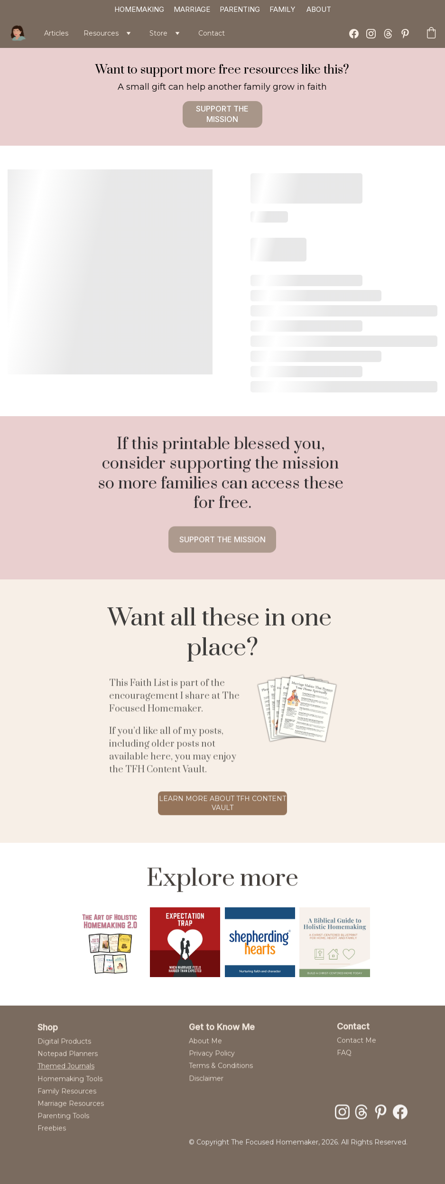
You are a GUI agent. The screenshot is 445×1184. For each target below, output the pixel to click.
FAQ (344, 1057)
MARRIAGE (192, 9)
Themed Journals (65, 1077)
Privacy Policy (212, 1060)
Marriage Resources (70, 1115)
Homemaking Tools (69, 1090)
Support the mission (222, 114)
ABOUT (318, 9)
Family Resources (66, 1103)
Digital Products (64, 1053)
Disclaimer (206, 1085)
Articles (56, 33)
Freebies (51, 1140)
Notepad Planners (67, 1065)
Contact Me (356, 1044)
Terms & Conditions (222, 1073)
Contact (211, 33)
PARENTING (240, 9)
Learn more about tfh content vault (222, 805)
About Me (205, 1048)
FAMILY (282, 9)
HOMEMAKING (139, 9)
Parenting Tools (63, 1127)
